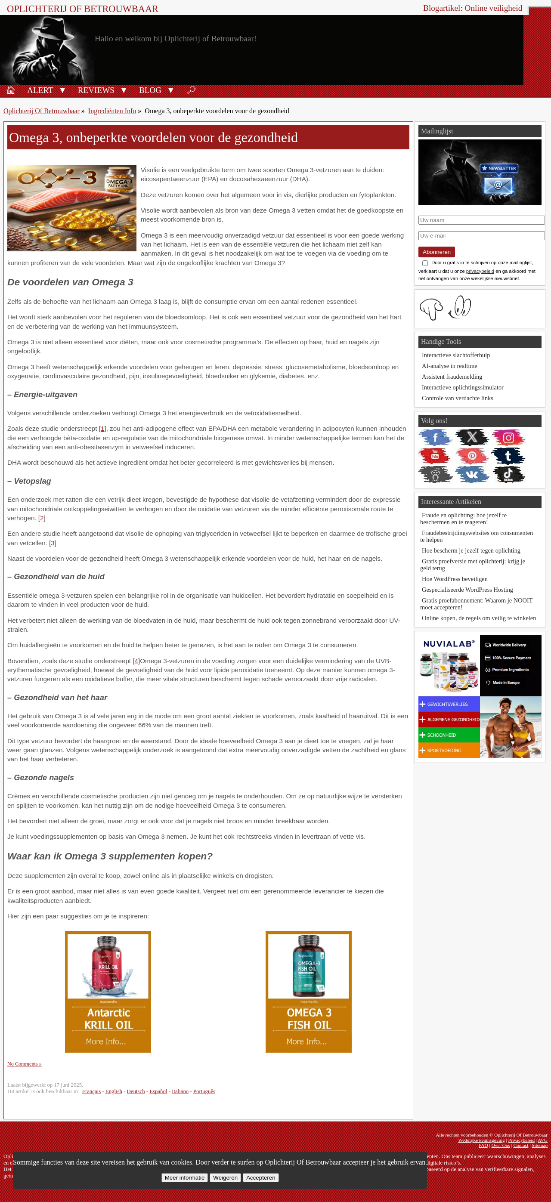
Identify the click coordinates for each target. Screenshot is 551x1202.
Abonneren (437, 252)
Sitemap (540, 1145)
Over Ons (501, 1145)
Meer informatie (185, 1177)
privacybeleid (480, 271)
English (113, 1091)
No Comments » (24, 1064)
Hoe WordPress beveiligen (455, 578)
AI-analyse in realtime (449, 365)
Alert (40, 90)
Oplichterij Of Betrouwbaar (82, 8)
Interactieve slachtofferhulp (456, 355)
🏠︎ (11, 90)
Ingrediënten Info (112, 110)
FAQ (483, 1145)
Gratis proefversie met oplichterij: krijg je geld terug (472, 565)
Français (91, 1091)
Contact (521, 1145)
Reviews (96, 90)
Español (158, 1091)
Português (204, 1091)
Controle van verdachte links (457, 398)
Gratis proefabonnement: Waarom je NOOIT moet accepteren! (476, 604)
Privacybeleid (521, 1140)
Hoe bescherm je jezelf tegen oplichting (471, 550)
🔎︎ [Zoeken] (191, 90)
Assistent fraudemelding (452, 376)
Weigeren (225, 1177)
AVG (543, 1140)
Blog (150, 90)
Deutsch (136, 1091)
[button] (62, 89)
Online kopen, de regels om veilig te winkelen (479, 618)
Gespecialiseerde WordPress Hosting (467, 589)
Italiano (180, 1091)
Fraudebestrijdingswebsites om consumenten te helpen (476, 536)
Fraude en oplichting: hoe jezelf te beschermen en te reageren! (463, 518)
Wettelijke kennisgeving (481, 1140)
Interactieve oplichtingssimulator (463, 387)
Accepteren (260, 1177)
